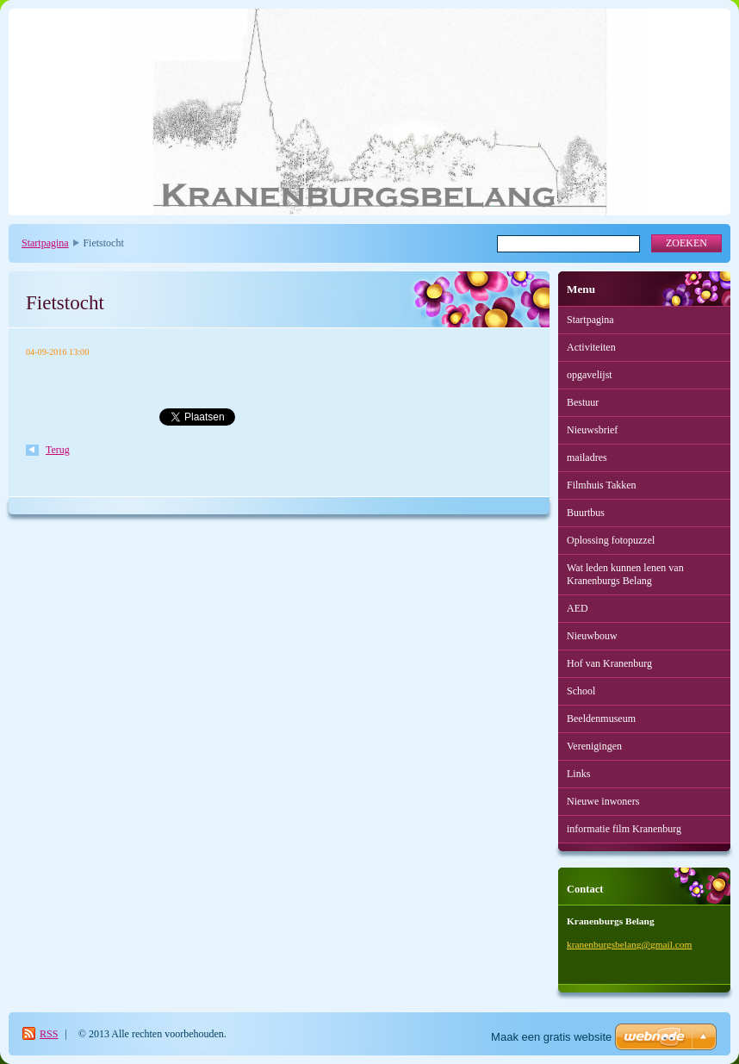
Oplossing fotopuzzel (611, 540)
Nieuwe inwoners (603, 801)
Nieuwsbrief (592, 430)
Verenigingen (594, 746)
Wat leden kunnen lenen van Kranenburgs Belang (625, 574)
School (581, 691)
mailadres (587, 457)
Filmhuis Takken (602, 485)
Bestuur (583, 402)
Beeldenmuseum (601, 718)
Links (578, 774)
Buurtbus (586, 513)
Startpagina (45, 243)
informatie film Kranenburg (624, 829)
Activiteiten (591, 347)
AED (577, 608)
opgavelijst (589, 375)
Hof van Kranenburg (609, 663)
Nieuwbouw (592, 636)
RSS (49, 1034)
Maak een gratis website (551, 1036)
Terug (58, 450)
